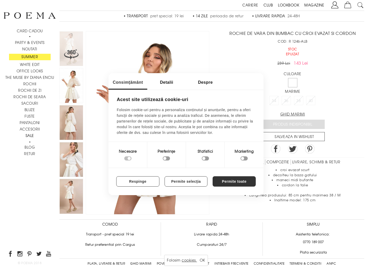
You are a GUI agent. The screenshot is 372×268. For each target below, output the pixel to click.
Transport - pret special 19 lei (110, 234)
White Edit (30, 65)
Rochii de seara (29, 97)
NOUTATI (29, 49)
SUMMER (29, 57)
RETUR (29, 154)
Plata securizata (313, 252)
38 (298, 101)
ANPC (331, 263)
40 (311, 101)
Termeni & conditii (305, 263)
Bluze (30, 110)
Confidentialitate (269, 263)
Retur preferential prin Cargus (110, 245)
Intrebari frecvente (231, 263)
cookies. (189, 260)
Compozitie (278, 162)
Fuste (30, 116)
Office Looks (30, 71)
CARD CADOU (30, 31)
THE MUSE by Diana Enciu (29, 77)
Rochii (29, 84)
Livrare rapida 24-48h (211, 234)
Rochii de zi (29, 90)
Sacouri (29, 103)
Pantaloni (30, 123)
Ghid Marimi (141, 263)
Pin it (309, 149)
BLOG (30, 147)
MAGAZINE (314, 5)
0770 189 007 (313, 242)
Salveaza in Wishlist (294, 137)
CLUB (268, 5)
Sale (30, 136)
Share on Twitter (292, 149)
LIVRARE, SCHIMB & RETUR (316, 162)
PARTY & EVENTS (30, 43)
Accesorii (30, 129)
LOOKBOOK (288, 5)
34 (274, 101)
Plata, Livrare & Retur (106, 263)
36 (286, 101)
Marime (292, 91)
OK (202, 260)
